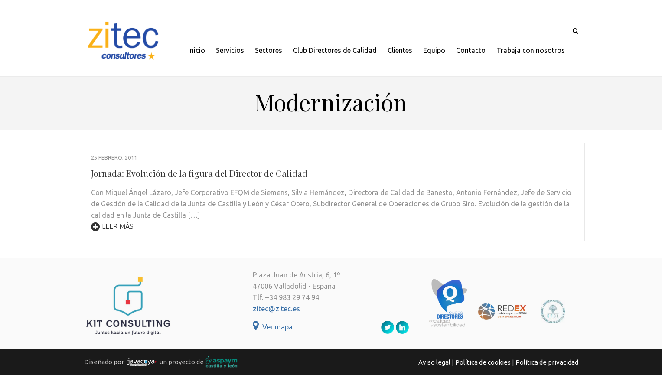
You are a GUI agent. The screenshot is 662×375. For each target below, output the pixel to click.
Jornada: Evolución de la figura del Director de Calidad (199, 173)
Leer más (112, 226)
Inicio (196, 50)
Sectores (268, 50)
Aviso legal (434, 362)
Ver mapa (273, 327)
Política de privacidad (546, 362)
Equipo (434, 50)
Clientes (400, 50)
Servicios (230, 50)
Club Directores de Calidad (335, 50)
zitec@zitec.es (276, 309)
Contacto (471, 50)
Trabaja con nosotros (530, 50)
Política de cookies (483, 362)
